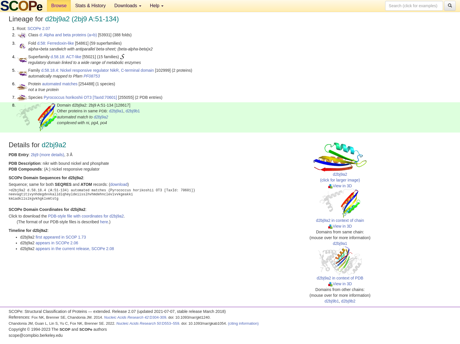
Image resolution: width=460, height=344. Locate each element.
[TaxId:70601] (105, 97)
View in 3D (340, 186)
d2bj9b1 (133, 111)
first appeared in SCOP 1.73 (61, 237)
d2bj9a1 (116, 111)
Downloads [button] (127, 5)
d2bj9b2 (348, 301)
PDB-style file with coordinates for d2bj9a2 (86, 216)
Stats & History (90, 5)
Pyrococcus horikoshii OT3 (68, 97)
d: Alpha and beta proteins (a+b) (68, 35)
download (119, 184)
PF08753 (91, 76)
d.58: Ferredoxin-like (55, 43)
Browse (58, 5)
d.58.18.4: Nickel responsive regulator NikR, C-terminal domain (97, 70)
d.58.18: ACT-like (66, 56)
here (104, 222)
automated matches (59, 84)
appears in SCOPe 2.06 (57, 243)
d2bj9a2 (101, 117)
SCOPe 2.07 (38, 28)
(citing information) (243, 323)
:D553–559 (147, 323)
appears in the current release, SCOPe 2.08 (75, 248)
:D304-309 (135, 317)
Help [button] (157, 5)
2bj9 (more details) (47, 154)
